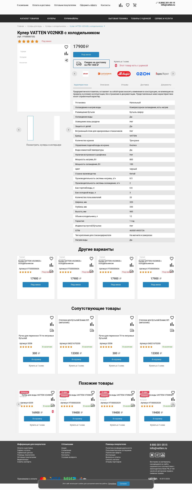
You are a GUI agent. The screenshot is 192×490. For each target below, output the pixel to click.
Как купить (65, 459)
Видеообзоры (22, 466)
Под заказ (86, 61)
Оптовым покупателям (65, 5)
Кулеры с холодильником (56, 33)
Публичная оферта (113, 459)
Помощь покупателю (26, 461)
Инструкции (110, 461)
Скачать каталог (112, 466)
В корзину (36, 366)
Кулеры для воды (34, 33)
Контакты (105, 5)
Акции (63, 455)
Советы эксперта (24, 468)
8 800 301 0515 (158, 451)
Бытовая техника (118, 25)
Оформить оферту (88, 5)
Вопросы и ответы (113, 464)
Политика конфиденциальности (119, 455)
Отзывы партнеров (113, 468)
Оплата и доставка (41, 5)
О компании (22, 5)
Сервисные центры (25, 459)
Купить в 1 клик (121, 68)
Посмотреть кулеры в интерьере (43, 151)
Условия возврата (69, 464)
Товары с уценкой (141, 25)
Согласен (123, 484)
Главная (20, 33)
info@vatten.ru (168, 5)
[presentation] (19, 136)
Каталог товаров (29, 25)
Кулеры (51, 25)
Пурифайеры (71, 25)
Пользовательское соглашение (118, 457)
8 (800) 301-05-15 (167, 3)
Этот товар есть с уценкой (133, 72)
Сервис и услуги (164, 25)
